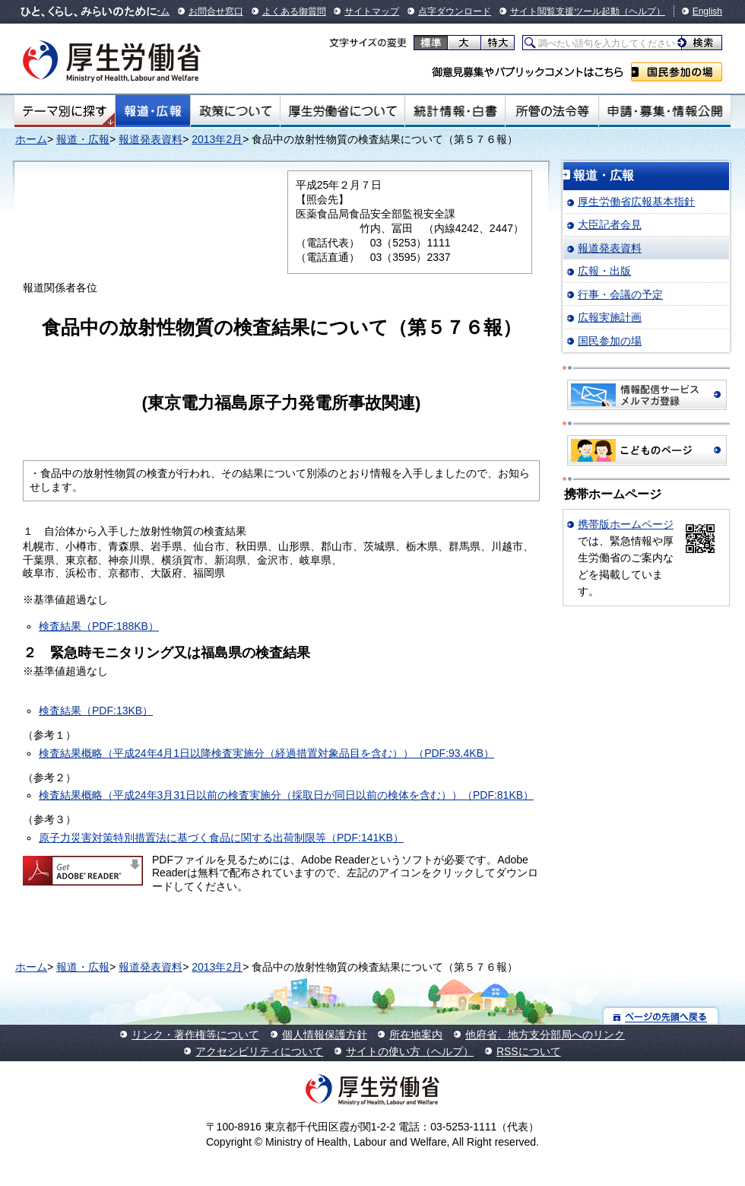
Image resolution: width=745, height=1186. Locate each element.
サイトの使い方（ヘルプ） (410, 1051)
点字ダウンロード (454, 11)
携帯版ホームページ (626, 524)
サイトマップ (371, 11)
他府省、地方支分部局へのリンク (545, 1035)
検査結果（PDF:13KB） (96, 710)
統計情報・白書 (455, 111)
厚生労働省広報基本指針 (636, 202)
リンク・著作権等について (195, 1035)
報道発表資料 (150, 139)
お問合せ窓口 (216, 11)
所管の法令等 (552, 111)
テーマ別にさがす (64, 111)
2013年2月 (217, 139)
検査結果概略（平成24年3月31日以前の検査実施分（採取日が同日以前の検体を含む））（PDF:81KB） (286, 795)
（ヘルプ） (642, 11)
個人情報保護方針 (324, 1035)
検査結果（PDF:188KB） (99, 626)
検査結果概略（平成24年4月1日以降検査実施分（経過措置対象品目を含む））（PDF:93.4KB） (266, 753)
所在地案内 (415, 1035)
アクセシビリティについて (259, 1051)
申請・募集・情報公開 (665, 111)
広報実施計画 (610, 317)
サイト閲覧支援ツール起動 (565, 11)
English (707, 11)
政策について (235, 111)
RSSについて (528, 1051)
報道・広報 (153, 111)
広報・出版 (604, 271)
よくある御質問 (294, 11)
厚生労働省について (343, 111)
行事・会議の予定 (620, 294)
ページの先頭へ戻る (661, 1016)
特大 (497, 42)
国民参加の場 (676, 71)
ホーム (31, 139)
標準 (430, 42)
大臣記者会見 (610, 224)
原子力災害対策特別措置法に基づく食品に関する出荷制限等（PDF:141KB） (221, 837)
